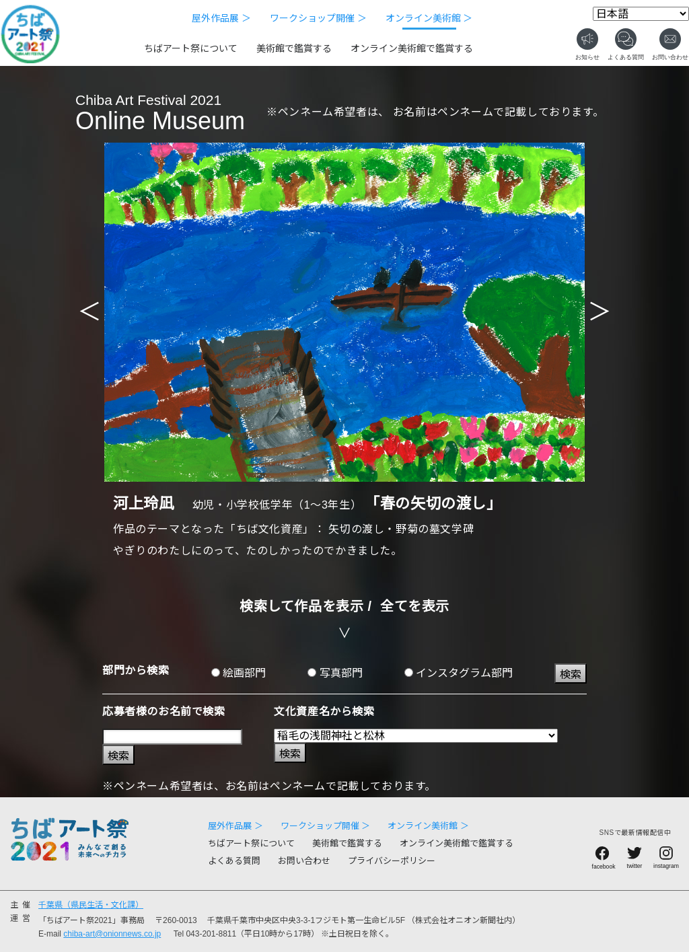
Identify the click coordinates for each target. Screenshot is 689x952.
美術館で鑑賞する (294, 48)
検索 (570, 674)
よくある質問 (234, 861)
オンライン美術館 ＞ (429, 18)
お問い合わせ (304, 861)
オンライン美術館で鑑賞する (412, 48)
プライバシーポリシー (391, 861)
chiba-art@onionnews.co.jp (112, 934)
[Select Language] (641, 14)
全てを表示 (414, 606)
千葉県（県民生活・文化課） (90, 905)
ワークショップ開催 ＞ (318, 18)
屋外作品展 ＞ (221, 18)
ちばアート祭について (191, 48)
